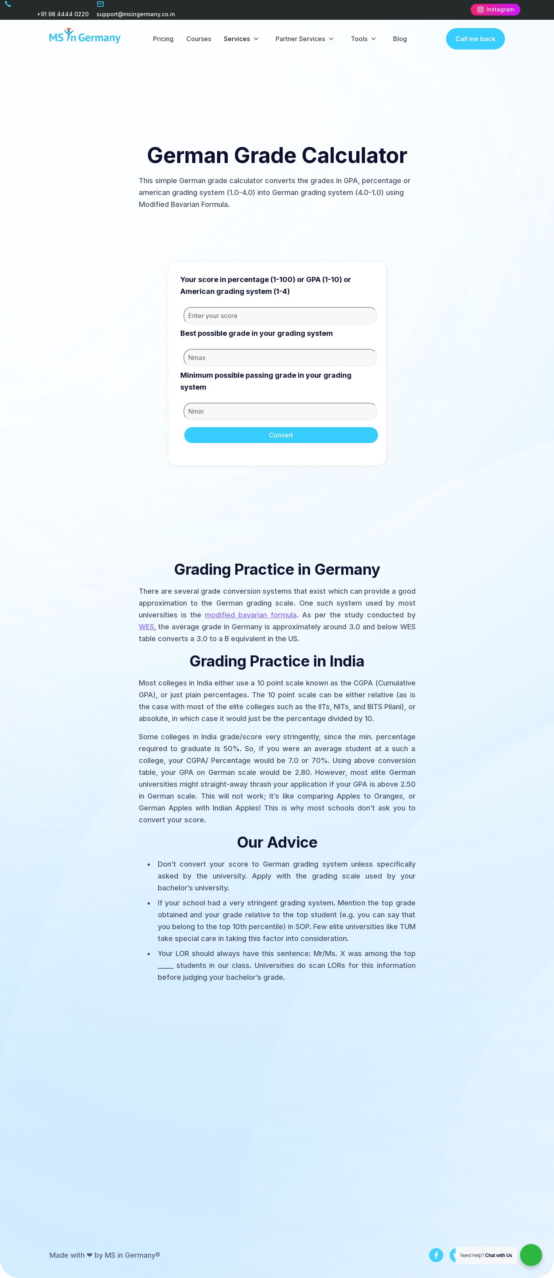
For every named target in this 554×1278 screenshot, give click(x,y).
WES (146, 627)
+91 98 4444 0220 (63, 14)
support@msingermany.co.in (135, 14)
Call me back (475, 39)
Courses (198, 39)
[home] (85, 38)
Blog (400, 39)
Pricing (163, 39)
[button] (243, 39)
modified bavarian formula (251, 615)
